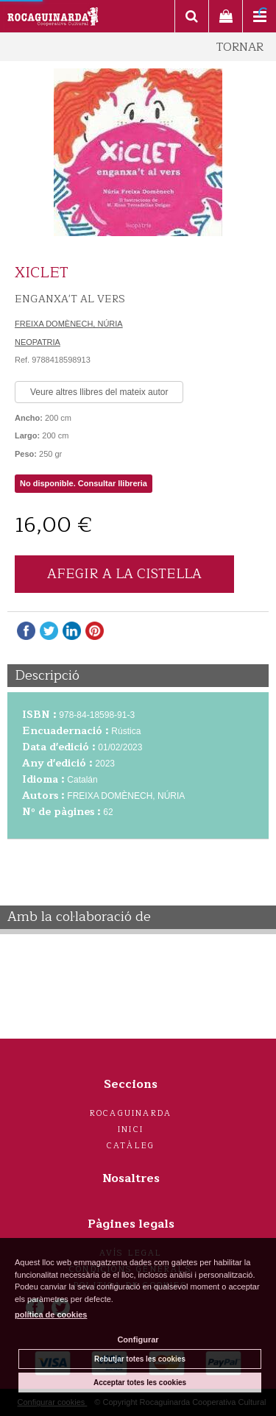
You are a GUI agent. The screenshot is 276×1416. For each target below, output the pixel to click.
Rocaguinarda (130, 1113)
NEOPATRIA (37, 342)
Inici (131, 1129)
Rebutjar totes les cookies (139, 1359)
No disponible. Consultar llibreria (83, 483)
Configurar (137, 1339)
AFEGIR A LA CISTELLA (124, 574)
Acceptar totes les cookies (139, 1382)
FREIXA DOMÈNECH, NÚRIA (69, 323)
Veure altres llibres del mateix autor (99, 392)
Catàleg (131, 1146)
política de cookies (51, 1314)
